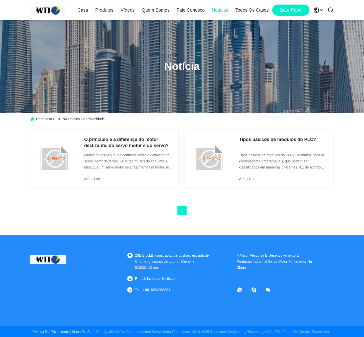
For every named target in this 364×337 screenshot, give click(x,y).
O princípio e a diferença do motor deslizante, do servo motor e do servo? (126, 142)
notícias (220, 10)
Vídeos (128, 10)
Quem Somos (156, 10)
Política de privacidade (50, 332)
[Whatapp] (243, 290)
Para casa (44, 119)
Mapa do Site (83, 332)
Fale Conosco (191, 10)
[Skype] (257, 290)
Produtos (104, 10)
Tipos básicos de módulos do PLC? (277, 139)
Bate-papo (291, 10)
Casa (83, 10)
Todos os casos (252, 10)
